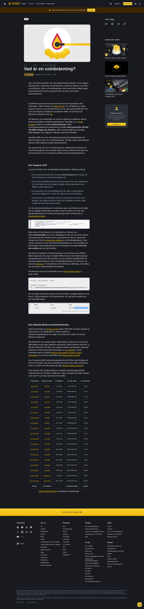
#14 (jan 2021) (34, 454)
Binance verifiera (112, 559)
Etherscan (40, 264)
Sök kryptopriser (89, 548)
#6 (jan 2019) (34, 412)
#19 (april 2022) (34, 481)
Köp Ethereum (89, 579)
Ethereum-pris (89, 553)
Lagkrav (109, 566)
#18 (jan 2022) (34, 475)
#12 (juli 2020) (34, 444)
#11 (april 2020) (34, 439)
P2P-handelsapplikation (92, 526)
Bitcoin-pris (88, 551)
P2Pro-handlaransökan (91, 529)
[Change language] (135, 3)
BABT (64, 549)
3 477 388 (47, 444)
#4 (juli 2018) (34, 402)
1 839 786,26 (47, 481)
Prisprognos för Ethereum (92, 566)
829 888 (47, 418)
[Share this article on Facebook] (112, 24)
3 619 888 (47, 454)
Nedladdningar (45, 562)
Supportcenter (111, 548)
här (51, 114)
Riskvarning (44, 557)
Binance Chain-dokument (73, 366)
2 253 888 (47, 449)
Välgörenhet (66, 555)
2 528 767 (47, 402)
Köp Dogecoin (89, 576)
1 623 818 (47, 412)
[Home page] (14, 3)
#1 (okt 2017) (34, 386)
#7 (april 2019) (34, 418)
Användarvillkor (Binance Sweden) (50, 544)
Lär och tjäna (89, 546)
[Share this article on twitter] (106, 24)
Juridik (42, 539)
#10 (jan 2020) (34, 433)
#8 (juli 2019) (34, 423)
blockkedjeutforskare (36, 216)
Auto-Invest (66, 542)
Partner (109, 526)
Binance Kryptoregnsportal (115, 564)
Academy (65, 534)
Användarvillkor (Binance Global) (50, 542)
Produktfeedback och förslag (115, 551)
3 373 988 (47, 439)
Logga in (117, 3)
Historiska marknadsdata (114, 534)
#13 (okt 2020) (34, 449)
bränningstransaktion (72, 271)
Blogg (42, 552)
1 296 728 (47, 465)
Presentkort (66, 536)
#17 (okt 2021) (34, 470)
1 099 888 (47, 460)
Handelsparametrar (112, 561)
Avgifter (109, 553)
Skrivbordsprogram (46, 565)
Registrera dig (128, 3)
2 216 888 (47, 433)
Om (42, 526)
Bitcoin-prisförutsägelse (92, 563)
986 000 (47, 386)
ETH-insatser (66, 544)
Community (44, 555)
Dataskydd (44, 547)
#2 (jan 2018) (34, 391)
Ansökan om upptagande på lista (94, 531)
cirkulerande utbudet (53, 240)
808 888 (47, 423)
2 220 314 (47, 396)
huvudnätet (69, 350)
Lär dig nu (91, 10)
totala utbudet (59, 106)
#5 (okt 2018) (34, 407)
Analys (65, 552)
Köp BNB (87, 571)
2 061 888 (47, 428)
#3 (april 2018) (34, 396)
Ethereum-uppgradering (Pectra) (94, 556)
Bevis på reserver (112, 536)
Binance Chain (53, 329)
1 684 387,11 (47, 475)
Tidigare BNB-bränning (48, 491)
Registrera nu (116, 124)
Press (42, 536)
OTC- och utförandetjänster (115, 531)
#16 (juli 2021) (34, 465)
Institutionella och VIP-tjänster (93, 534)
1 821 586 (47, 391)
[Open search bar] (110, 3)
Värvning (109, 529)
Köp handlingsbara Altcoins (93, 581)
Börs (64, 526)
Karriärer (43, 529)
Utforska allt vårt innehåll (71, 512)
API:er (109, 556)
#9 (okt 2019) (34, 428)
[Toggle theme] (140, 4)
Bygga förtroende (45, 549)
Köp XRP (87, 573)
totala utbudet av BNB (71, 355)
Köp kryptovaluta (67, 529)
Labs (86, 536)
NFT (64, 547)
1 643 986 (47, 407)
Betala (64, 531)
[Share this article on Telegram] (118, 24)
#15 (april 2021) (34, 460)
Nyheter (43, 534)
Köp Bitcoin (88, 568)
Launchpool (66, 539)
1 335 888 (47, 470)
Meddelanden (44, 531)
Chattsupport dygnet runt (114, 546)
